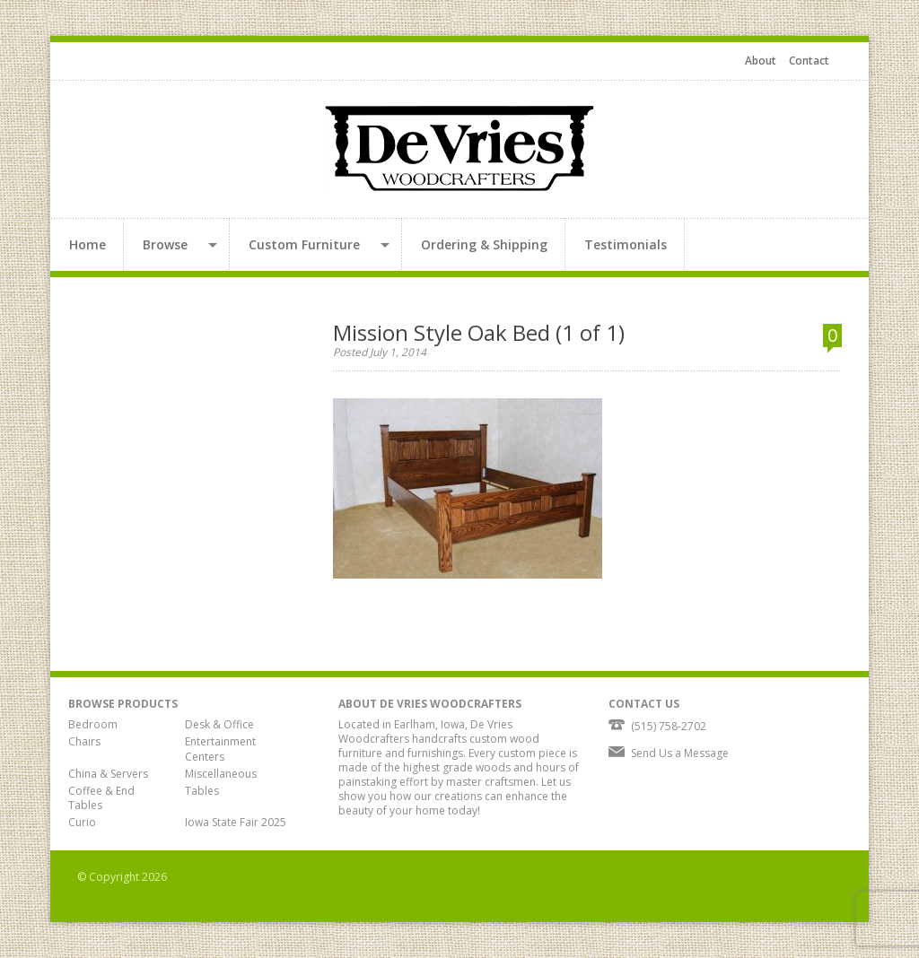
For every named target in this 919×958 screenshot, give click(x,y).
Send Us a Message (680, 753)
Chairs (84, 741)
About (760, 60)
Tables (202, 790)
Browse (165, 244)
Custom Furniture (304, 244)
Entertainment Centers (220, 749)
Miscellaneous (221, 773)
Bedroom (93, 724)
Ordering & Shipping (484, 244)
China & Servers (108, 773)
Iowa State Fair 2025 (235, 822)
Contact (809, 60)
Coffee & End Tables (101, 798)
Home (87, 244)
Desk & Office (219, 724)
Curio (82, 822)
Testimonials (625, 244)
